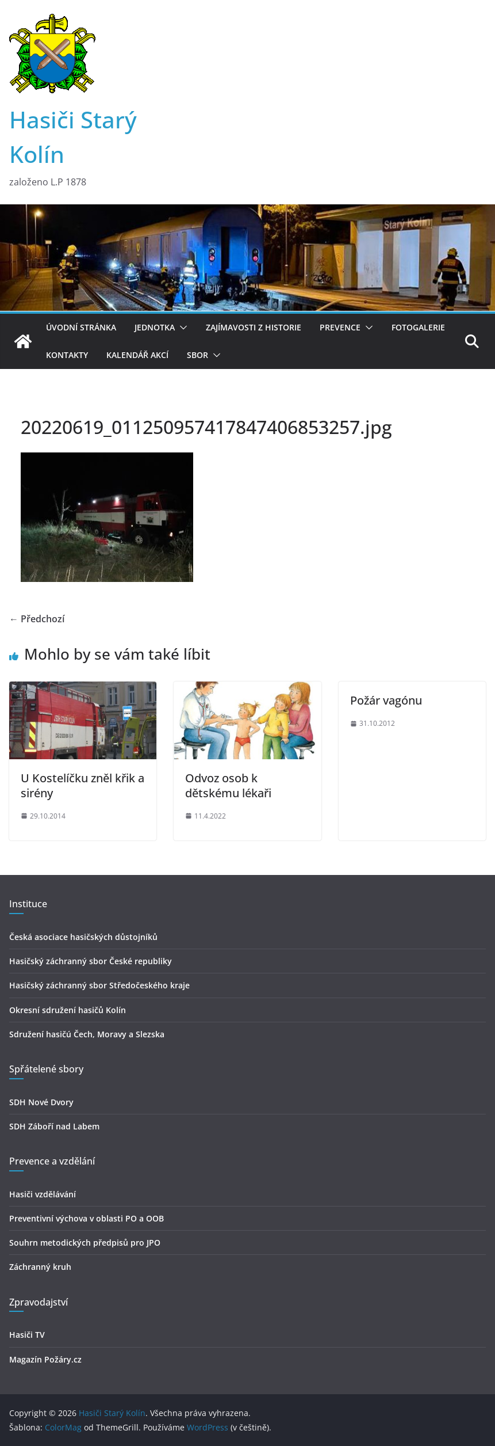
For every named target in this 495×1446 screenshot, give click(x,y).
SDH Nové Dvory (41, 1102)
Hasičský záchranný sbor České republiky (90, 961)
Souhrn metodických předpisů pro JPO (84, 1242)
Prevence (340, 327)
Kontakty (67, 354)
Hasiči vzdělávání (42, 1194)
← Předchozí (36, 618)
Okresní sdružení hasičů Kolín (67, 1009)
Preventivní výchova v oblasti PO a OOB (86, 1218)
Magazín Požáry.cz (45, 1359)
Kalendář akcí (137, 354)
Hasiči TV (27, 1334)
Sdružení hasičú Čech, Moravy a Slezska (86, 1034)
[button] (181, 327)
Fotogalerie (418, 327)
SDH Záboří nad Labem (54, 1126)
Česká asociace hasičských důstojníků (83, 936)
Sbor (197, 354)
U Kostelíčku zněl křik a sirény (82, 785)
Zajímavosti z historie (253, 327)
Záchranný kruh (40, 1266)
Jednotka (155, 327)
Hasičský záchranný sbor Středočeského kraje (99, 985)
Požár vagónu (386, 700)
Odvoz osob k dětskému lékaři (228, 785)
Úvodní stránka (81, 327)
